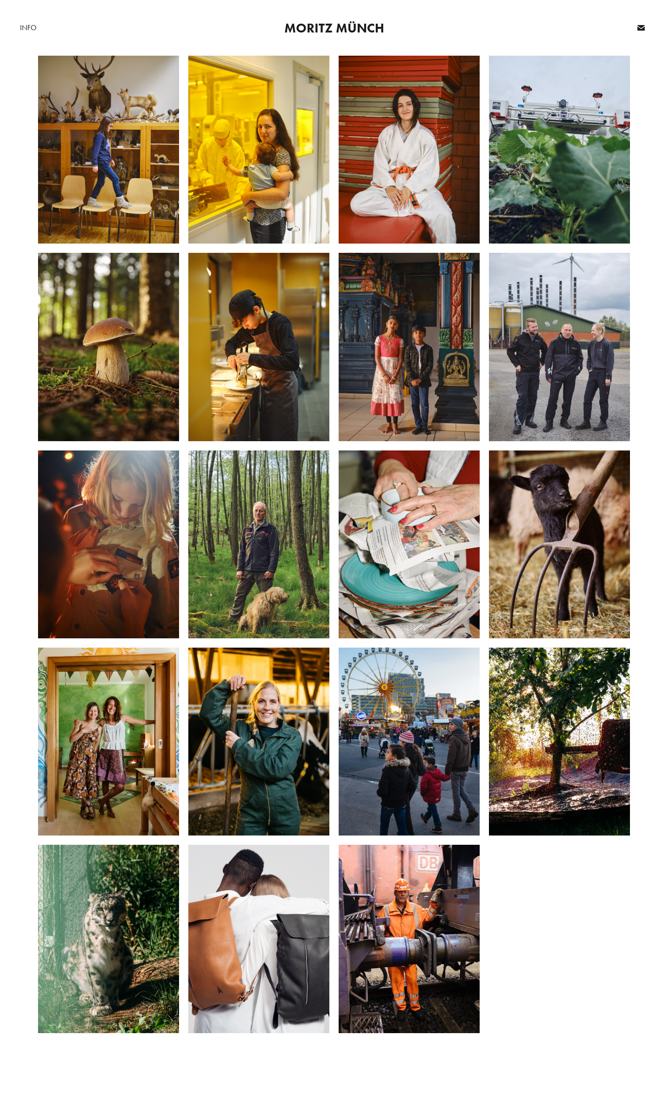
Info (28, 27)
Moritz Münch (334, 28)
